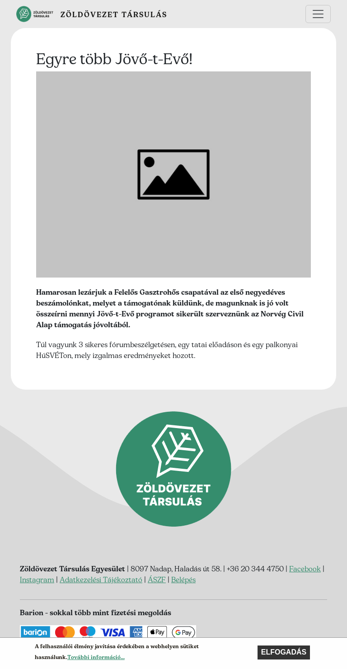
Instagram (37, 579)
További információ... (96, 658)
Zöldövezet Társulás (114, 14)
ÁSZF (157, 579)
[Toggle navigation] (318, 14)
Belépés (183, 579)
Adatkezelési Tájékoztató (101, 579)
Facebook (305, 568)
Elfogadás (283, 654)
